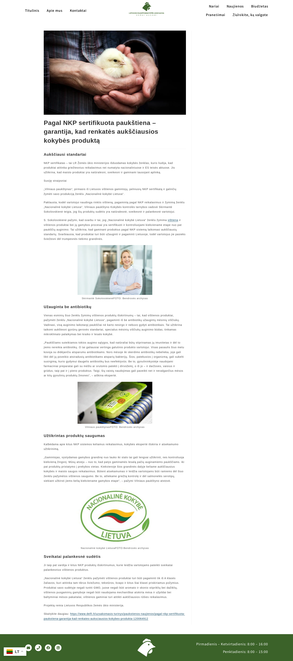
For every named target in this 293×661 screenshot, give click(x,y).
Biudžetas (259, 6)
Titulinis (32, 10)
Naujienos (235, 6)
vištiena (173, 220)
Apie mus (54, 10)
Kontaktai (78, 10)
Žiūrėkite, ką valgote (250, 14)
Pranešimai (215, 14)
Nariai (214, 6)
